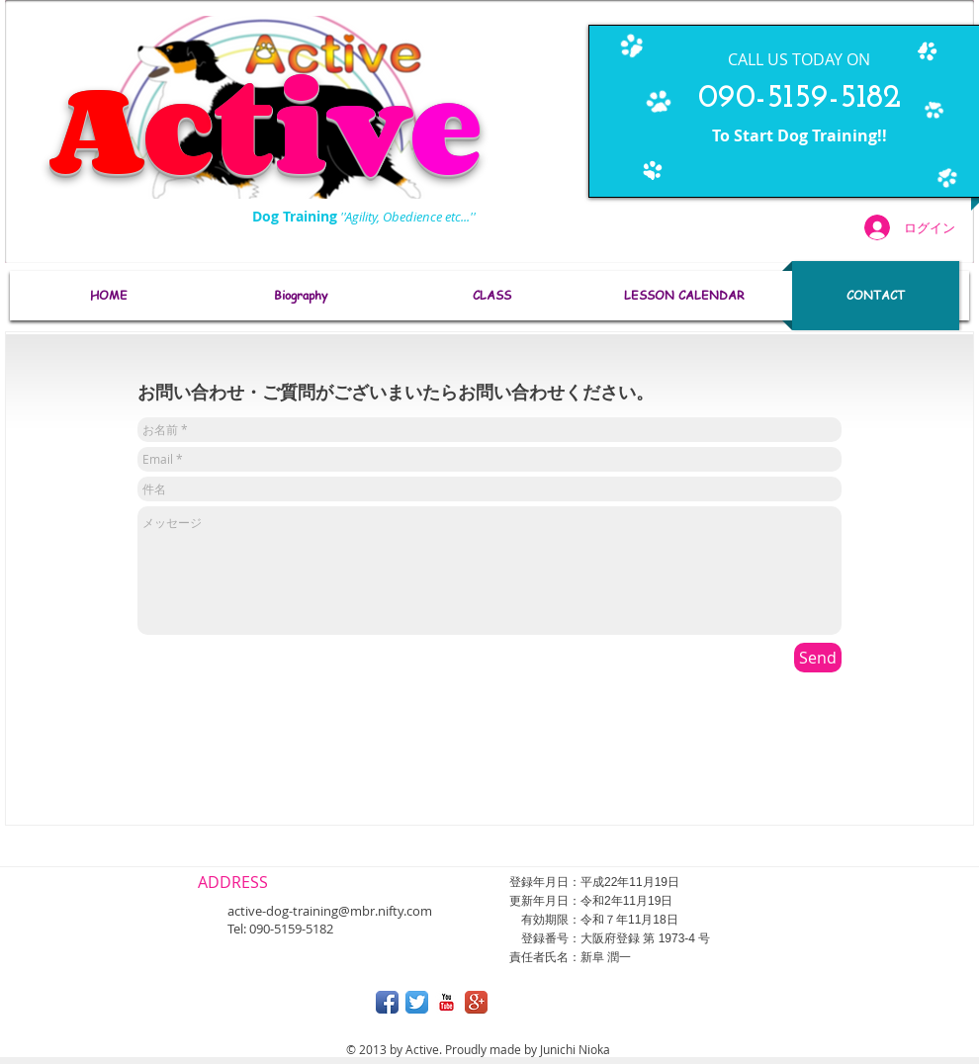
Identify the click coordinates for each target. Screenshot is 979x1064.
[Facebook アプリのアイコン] (387, 1002)
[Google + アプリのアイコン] (476, 1002)
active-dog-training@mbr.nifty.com (329, 911)
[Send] (818, 657)
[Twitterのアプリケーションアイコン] (416, 1002)
